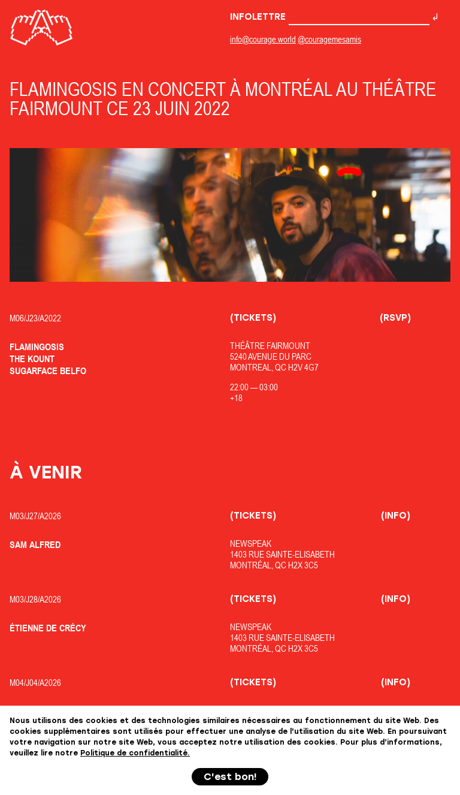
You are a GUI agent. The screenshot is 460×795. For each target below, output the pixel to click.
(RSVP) (395, 317)
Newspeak (250, 543)
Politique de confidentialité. (135, 753)
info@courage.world (263, 39)
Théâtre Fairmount (270, 346)
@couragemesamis (329, 39)
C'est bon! (230, 776)
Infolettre (329, 16)
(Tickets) (253, 317)
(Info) (395, 515)
